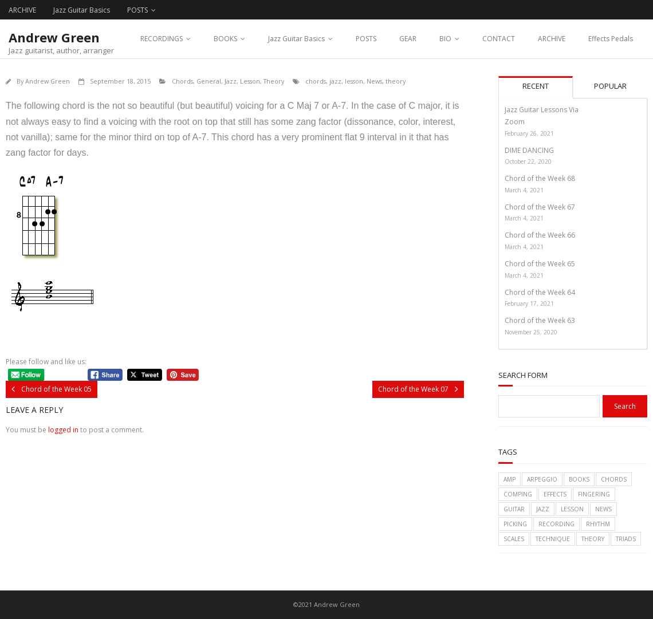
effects (555, 494)
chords (315, 81)
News (374, 81)
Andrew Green (47, 81)
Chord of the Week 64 (540, 292)
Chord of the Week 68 (540, 178)
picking (515, 524)
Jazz (231, 81)
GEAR (407, 39)
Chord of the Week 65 (540, 264)
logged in (63, 430)
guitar (514, 509)
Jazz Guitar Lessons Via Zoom (542, 116)
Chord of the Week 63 (540, 320)
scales (513, 539)
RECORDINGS (161, 39)
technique (553, 539)
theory (395, 81)
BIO (445, 39)
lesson (354, 81)
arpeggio (542, 479)
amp (509, 479)
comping (517, 494)
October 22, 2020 (528, 161)
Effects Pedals (610, 39)
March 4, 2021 (524, 190)
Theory (273, 81)
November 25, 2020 (531, 332)
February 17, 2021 (529, 303)
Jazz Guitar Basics (81, 10)
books (579, 479)
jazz (335, 81)
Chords (182, 81)
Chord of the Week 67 (540, 207)
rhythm (598, 524)
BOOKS (225, 39)
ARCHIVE (22, 10)
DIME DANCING (529, 150)
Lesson (250, 81)
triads (626, 539)
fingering (594, 494)
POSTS (137, 10)
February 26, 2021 (529, 133)
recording (556, 524)
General (208, 81)
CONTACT (498, 39)
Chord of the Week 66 (540, 235)
